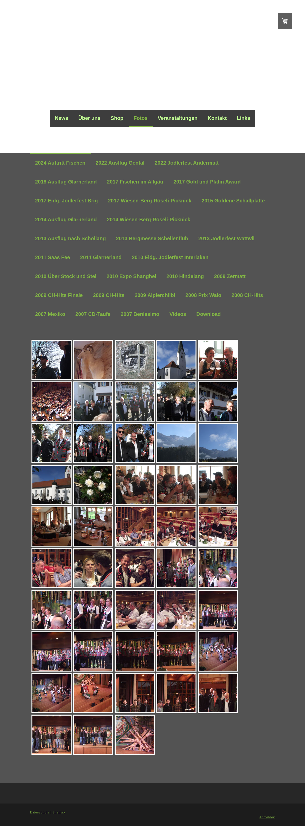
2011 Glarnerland (100, 257)
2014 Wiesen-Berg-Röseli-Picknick (148, 219)
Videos (177, 314)
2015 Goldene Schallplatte (233, 200)
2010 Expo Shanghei (131, 276)
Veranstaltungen (178, 118)
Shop (117, 118)
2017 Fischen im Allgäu (135, 182)
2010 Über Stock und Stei (65, 276)
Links (243, 118)
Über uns (89, 118)
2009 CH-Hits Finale (59, 295)
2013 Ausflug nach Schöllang (70, 238)
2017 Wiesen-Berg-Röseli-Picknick (149, 200)
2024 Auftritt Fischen (60, 163)
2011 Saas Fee (52, 257)
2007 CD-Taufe (92, 314)
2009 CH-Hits (108, 295)
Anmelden (267, 817)
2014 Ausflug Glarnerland (66, 219)
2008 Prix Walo (203, 295)
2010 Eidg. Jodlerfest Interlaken (170, 257)
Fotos (141, 118)
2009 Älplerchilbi (155, 295)
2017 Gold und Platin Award (207, 182)
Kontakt (217, 118)
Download (208, 314)
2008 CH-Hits (247, 295)
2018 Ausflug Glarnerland (66, 182)
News (61, 118)
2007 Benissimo (140, 314)
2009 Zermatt (230, 276)
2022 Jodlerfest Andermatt (186, 163)
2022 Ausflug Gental (120, 163)
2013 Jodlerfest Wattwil (226, 238)
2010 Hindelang (185, 276)
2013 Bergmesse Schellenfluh (152, 238)
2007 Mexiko (50, 314)
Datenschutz (39, 812)
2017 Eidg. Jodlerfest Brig (66, 200)
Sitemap (59, 812)
